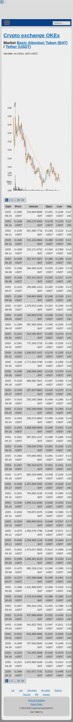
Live (21, 690)
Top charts (32, 690)
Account (27, 694)
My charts (45, 690)
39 (22, 200)
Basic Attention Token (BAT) (42, 43)
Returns (58, 690)
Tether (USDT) (18, 47)
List (12, 690)
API (36, 694)
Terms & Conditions (36, 700)
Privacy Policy (36, 704)
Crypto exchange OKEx (32, 35)
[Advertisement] (36, 77)
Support (46, 694)
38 (18, 200)
